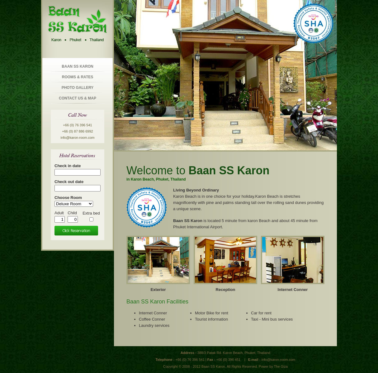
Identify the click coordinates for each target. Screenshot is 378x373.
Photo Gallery (78, 87)
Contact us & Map (77, 98)
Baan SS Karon (77, 66)
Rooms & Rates (77, 77)
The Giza (281, 366)
